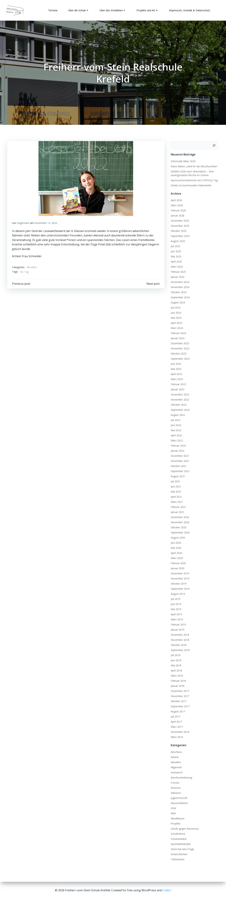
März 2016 (176, 736)
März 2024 (176, 327)
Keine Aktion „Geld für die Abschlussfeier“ (193, 165)
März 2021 (176, 501)
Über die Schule (78, 9)
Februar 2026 (177, 209)
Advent (174, 756)
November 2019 (179, 577)
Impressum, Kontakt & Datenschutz (189, 9)
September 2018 (179, 649)
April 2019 (175, 613)
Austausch (176, 771)
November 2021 (179, 460)
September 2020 (179, 531)
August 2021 (177, 475)
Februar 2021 (177, 506)
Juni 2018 (175, 659)
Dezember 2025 (179, 219)
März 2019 (176, 618)
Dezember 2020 (179, 516)
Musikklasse (177, 817)
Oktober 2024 (178, 291)
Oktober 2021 (178, 465)
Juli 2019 (175, 598)
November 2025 (179, 225)
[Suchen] (214, 145)
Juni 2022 (175, 424)
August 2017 (177, 710)
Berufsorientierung (180, 776)
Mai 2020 (175, 547)
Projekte (175, 822)
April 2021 (175, 495)
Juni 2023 (175, 363)
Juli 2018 (175, 654)
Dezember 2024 (179, 281)
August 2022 (177, 414)
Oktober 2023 (178, 352)
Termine (52, 9)
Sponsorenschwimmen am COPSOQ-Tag (193, 179)
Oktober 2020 (178, 526)
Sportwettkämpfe (180, 843)
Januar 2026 (177, 214)
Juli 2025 (175, 245)
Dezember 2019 (179, 572)
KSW (172, 807)
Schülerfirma (177, 832)
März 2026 (176, 204)
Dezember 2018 (179, 634)
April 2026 (175, 199)
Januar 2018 (177, 685)
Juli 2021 (175, 480)
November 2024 (179, 286)
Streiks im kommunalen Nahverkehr (190, 184)
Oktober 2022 (178, 403)
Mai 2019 (175, 608)
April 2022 (175, 434)
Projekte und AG (147, 9)
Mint (172, 812)
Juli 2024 (175, 306)
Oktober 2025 (178, 230)
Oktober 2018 (178, 644)
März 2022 (176, 439)
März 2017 (176, 726)
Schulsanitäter (178, 837)
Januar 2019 (177, 628)
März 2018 (176, 674)
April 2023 (175, 373)
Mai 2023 (175, 368)
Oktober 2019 (178, 582)
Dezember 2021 (179, 455)
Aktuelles (32, 267)
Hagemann (23, 222)
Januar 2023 (177, 388)
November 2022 (179, 398)
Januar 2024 (177, 337)
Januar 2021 (177, 511)
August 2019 (177, 593)
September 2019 (179, 588)
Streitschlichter (178, 853)
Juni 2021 (175, 485)
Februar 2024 (177, 332)
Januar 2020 (177, 567)
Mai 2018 (175, 664)
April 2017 (175, 720)
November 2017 (179, 695)
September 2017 (179, 705)
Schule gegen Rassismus (184, 827)
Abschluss (175, 751)
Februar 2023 (177, 383)
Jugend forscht (178, 797)
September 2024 (179, 296)
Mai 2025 (175, 255)
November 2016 (179, 731)
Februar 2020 (177, 562)
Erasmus (175, 786)
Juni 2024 (175, 311)
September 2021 (179, 470)
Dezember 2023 (179, 342)
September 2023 (179, 357)
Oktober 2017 (178, 700)
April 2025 (175, 260)
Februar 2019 (177, 623)
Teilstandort (177, 858)
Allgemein (175, 766)
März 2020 (176, 557)
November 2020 (179, 521)
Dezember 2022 (179, 393)
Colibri (166, 890)
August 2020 (177, 536)
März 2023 (176, 378)
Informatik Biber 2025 (182, 160)
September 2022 (179, 409)
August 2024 (177, 301)
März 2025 (176, 265)
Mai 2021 (175, 490)
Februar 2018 (177, 680)
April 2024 (175, 322)
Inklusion (175, 791)
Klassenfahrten (178, 802)
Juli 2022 (175, 419)
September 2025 (179, 235)
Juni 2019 (175, 603)
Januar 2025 (177, 276)
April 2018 (175, 669)
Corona (174, 781)
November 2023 (179, 347)
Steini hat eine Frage (181, 848)
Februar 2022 (177, 444)
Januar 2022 (177, 449)
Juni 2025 (175, 250)
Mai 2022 (175, 429)
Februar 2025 (177, 271)
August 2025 (177, 240)
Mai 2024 (175, 317)
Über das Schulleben (112, 9)
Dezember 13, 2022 (46, 222)
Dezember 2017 (179, 690)
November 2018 (179, 639)
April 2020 (175, 552)
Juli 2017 (175, 715)
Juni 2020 (175, 541)
